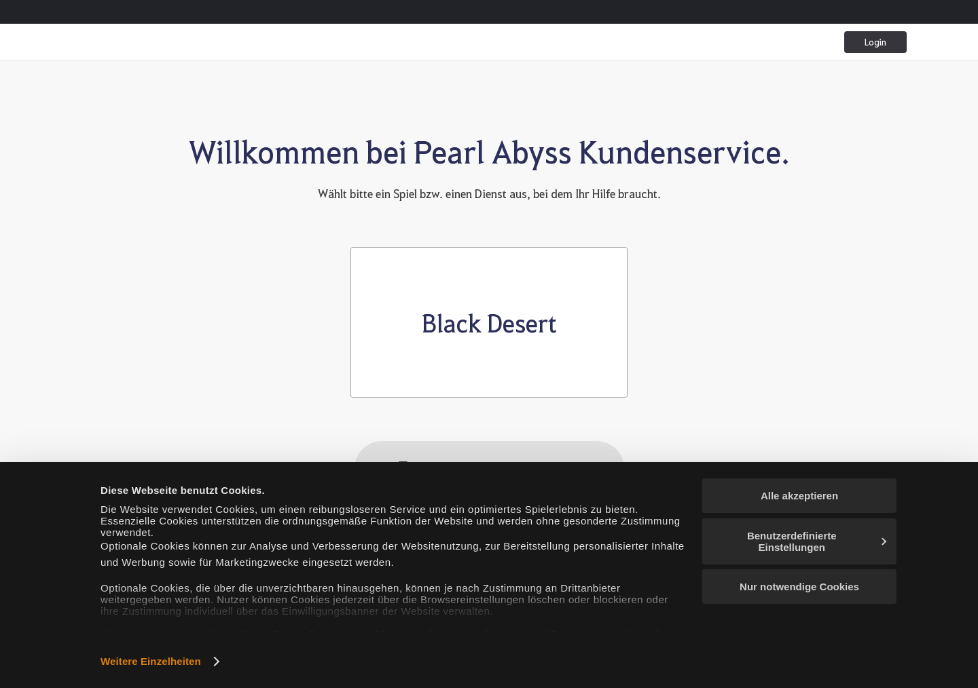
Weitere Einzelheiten (151, 661)
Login (875, 41)
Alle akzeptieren (799, 495)
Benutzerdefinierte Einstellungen (816, 541)
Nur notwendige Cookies (799, 586)
